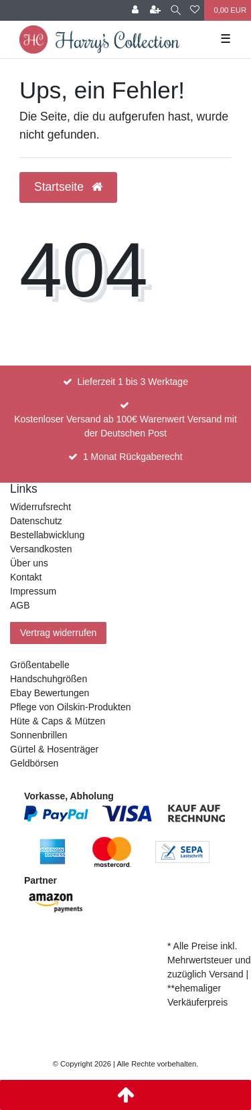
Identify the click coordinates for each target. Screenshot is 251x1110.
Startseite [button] (68, 186)
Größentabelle (40, 664)
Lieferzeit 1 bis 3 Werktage (132, 381)
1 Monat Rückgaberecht (133, 456)
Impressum (33, 591)
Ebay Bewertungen (49, 693)
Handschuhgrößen (48, 678)
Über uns (29, 563)
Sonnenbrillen (39, 735)
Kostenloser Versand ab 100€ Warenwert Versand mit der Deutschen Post (125, 426)
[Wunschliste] (194, 10)
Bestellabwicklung (47, 535)
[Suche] (175, 10)
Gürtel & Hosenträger (54, 749)
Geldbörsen (34, 763)
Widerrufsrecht (40, 506)
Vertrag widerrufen (58, 632)
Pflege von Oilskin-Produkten (70, 707)
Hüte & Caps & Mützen (57, 721)
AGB (20, 605)
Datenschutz (36, 521)
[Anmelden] (135, 10)
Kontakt (25, 577)
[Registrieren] (155, 10)
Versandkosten (41, 549)
